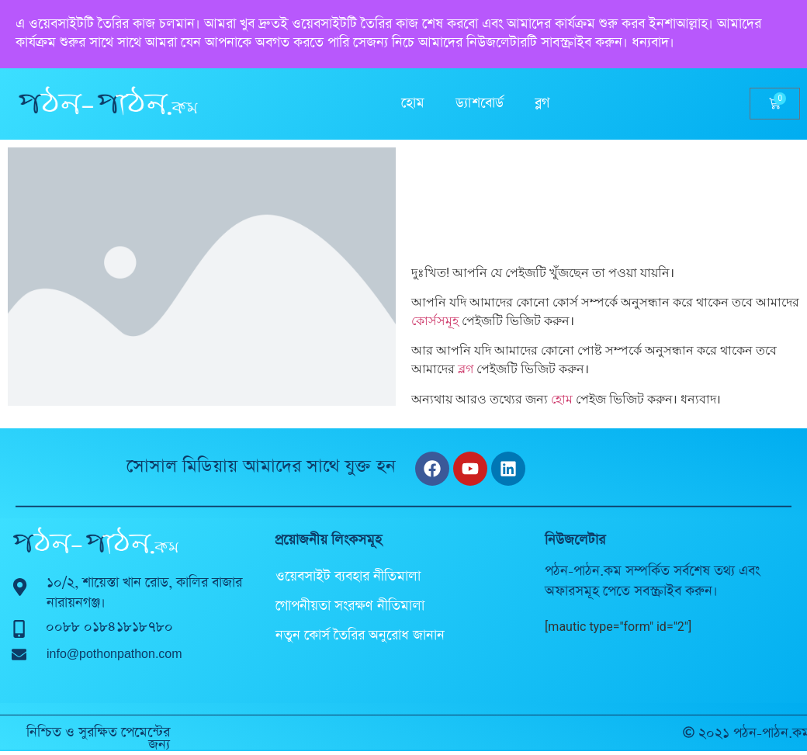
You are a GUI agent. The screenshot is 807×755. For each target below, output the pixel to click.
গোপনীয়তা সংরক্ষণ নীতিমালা (349, 606)
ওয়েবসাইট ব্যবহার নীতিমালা (348, 576)
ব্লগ (542, 103)
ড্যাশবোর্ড (479, 103)
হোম (412, 103)
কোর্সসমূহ (435, 320)
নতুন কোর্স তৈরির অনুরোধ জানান (360, 635)
